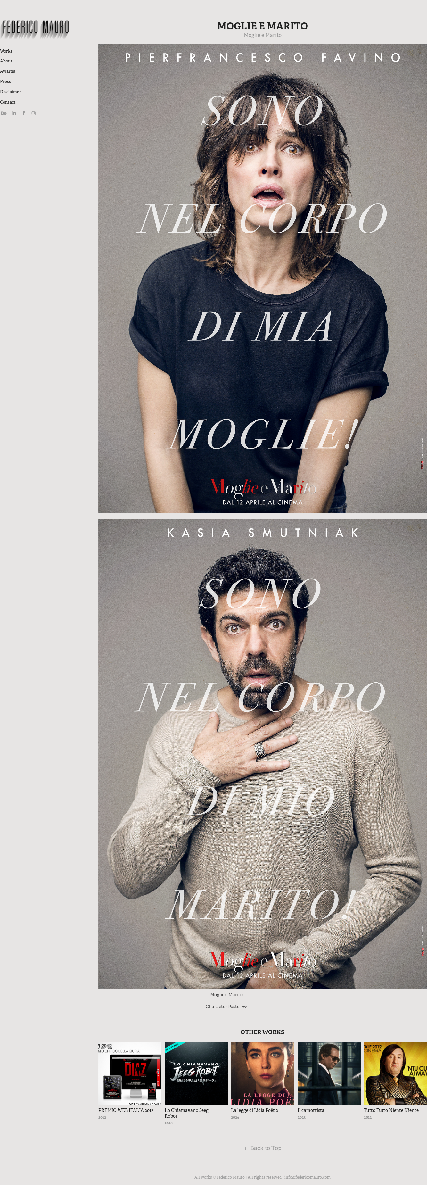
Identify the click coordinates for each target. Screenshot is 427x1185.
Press (5, 81)
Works (6, 51)
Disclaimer (10, 92)
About (6, 61)
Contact (8, 102)
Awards (7, 71)
